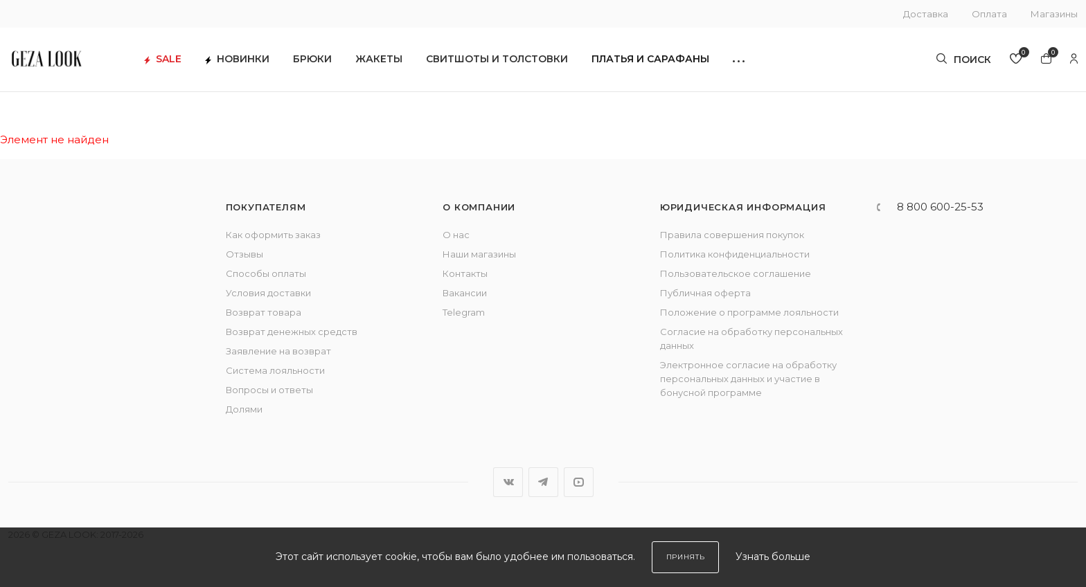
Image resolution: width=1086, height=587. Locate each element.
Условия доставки (268, 292)
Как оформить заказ (273, 234)
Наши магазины (479, 254)
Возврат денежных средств (291, 331)
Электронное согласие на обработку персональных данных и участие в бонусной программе (748, 378)
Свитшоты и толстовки (518, 63)
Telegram (464, 312)
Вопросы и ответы (269, 389)
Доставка (925, 13)
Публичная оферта (705, 292)
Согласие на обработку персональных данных (751, 338)
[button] (759, 63)
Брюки (333, 63)
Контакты (465, 273)
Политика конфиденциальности (735, 254)
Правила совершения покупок (732, 234)
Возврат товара (263, 312)
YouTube (579, 482)
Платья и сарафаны (671, 63)
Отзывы (244, 254)
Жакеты (399, 63)
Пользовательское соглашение (735, 273)
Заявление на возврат (278, 350)
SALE (183, 63)
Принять (685, 556)
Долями (244, 409)
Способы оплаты (266, 273)
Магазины (1054, 13)
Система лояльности (275, 370)
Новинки (258, 63)
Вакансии (465, 292)
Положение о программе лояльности (749, 312)
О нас (456, 234)
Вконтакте (508, 482)
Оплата (989, 13)
